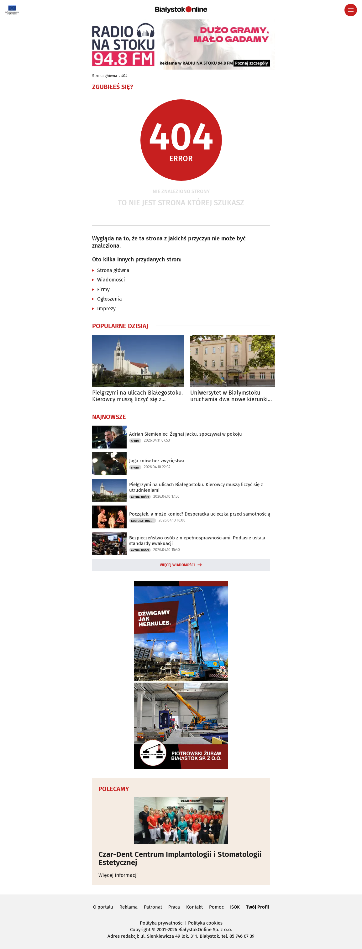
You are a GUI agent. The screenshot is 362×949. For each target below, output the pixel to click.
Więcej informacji (118, 875)
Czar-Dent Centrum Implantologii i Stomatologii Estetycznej (180, 858)
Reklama (128, 907)
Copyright (140, 929)
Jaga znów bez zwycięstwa (156, 461)
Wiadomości (111, 280)
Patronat (153, 907)
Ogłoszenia (109, 299)
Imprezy (106, 309)
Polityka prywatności (162, 923)
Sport (135, 441)
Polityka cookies (205, 923)
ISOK (235, 907)
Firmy (103, 289)
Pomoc (216, 907)
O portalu (103, 907)
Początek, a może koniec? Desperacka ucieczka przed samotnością (199, 514)
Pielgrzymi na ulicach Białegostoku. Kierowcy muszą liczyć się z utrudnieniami (137, 396)
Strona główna (104, 76)
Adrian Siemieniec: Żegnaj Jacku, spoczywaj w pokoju (185, 434)
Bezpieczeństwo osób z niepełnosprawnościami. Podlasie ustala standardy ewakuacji (197, 540)
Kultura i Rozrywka (143, 520)
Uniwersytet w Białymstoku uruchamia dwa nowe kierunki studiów (229, 396)
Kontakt (194, 907)
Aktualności (140, 497)
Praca (174, 907)
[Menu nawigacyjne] (350, 10)
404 (124, 76)
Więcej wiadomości (177, 565)
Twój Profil (257, 907)
